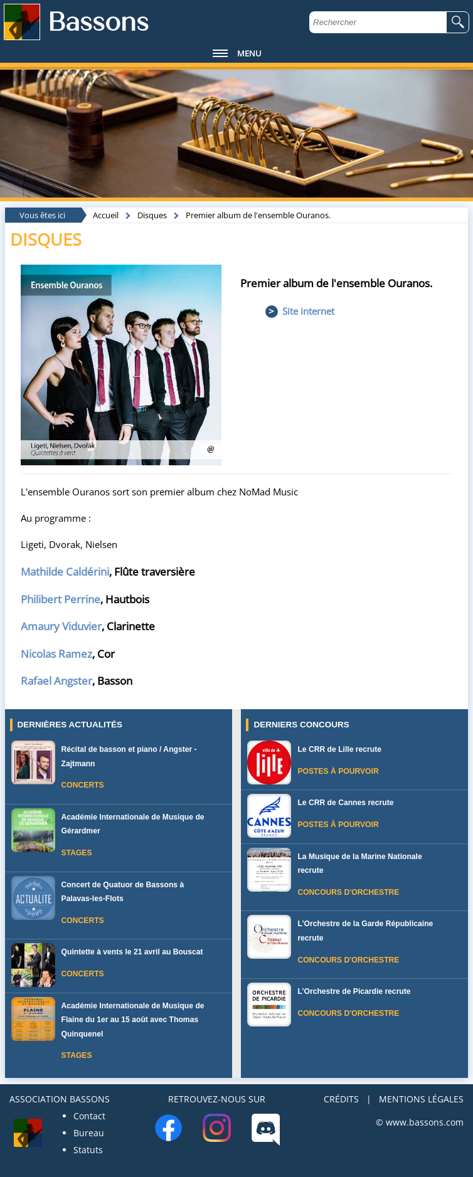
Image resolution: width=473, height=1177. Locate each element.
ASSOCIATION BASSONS (59, 1099)
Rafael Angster (56, 680)
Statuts (88, 1150)
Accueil (106, 215)
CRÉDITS (341, 1099)
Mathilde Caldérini (65, 571)
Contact (89, 1116)
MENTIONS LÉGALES (421, 1099)
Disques (152, 215)
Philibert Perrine (60, 599)
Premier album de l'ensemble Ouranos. (258, 215)
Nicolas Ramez (56, 654)
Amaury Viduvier (61, 626)
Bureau (88, 1133)
